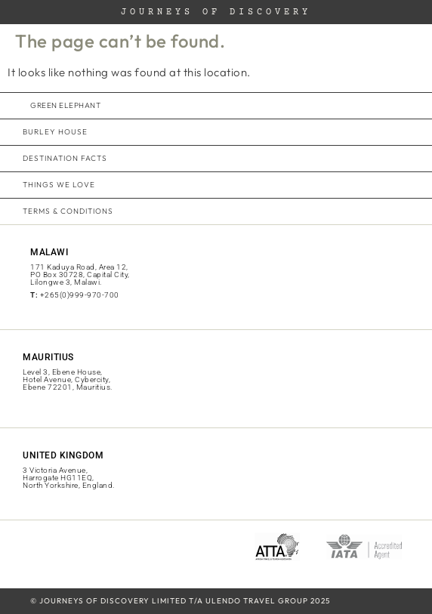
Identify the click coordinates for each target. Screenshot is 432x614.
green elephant (65, 105)
